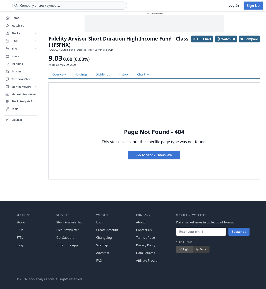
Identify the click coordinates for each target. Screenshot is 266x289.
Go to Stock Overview (154, 155)
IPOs (19, 230)
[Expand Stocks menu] (35, 33)
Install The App (67, 245)
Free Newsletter (67, 230)
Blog (19, 245)
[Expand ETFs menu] (35, 48)
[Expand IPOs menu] (35, 41)
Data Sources (145, 253)
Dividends (103, 74)
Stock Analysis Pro (69, 222)
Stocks (21, 222)
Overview (59, 74)
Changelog (104, 237)
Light (184, 249)
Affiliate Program (148, 260)
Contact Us (144, 230)
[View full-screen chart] (143, 74)
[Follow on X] (188, 279)
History (123, 74)
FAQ (99, 260)
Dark (201, 249)
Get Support (65, 237)
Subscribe (239, 232)
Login (100, 222)
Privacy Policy (145, 245)
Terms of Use (145, 237)
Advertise (103, 253)
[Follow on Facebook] (178, 279)
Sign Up (253, 5)
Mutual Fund (67, 49)
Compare (249, 39)
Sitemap (102, 245)
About (140, 222)
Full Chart (202, 39)
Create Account (107, 230)
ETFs (19, 237)
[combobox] (92, 6)
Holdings (81, 74)
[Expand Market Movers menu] (35, 87)
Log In (233, 5)
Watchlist (225, 39)
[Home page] (15, 5)
